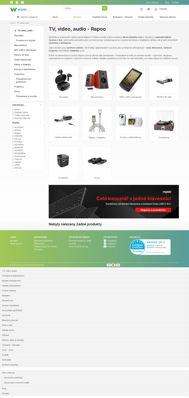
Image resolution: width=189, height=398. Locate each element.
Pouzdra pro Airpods (25, 40)
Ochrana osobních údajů (80, 240)
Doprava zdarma (168, 17)
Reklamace (39, 243)
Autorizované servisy (78, 246)
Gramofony (19, 74)
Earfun (16, 139)
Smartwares (18, 156)
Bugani (16, 133)
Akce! (55, 17)
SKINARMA (18, 153)
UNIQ (16, 165)
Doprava (38, 249)
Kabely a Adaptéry (22, 64)
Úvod (12, 23)
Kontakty (14, 240)
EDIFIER (17, 142)
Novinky (77, 17)
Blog (167, 2)
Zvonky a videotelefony (25, 69)
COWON (17, 136)
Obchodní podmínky (43, 240)
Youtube (111, 246)
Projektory (19, 86)
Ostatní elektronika (22, 59)
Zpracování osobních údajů (16, 382)
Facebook (112, 240)
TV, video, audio (23, 30)
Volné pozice (16, 243)
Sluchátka (18, 35)
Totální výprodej (145, 17)
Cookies (72, 243)
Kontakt (175, 2)
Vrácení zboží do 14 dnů (45, 246)
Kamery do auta (21, 55)
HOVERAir (18, 144)
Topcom (17, 159)
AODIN (16, 130)
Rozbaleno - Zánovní (122, 17)
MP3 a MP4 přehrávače (25, 50)
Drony (17, 91)
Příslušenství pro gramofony (23, 80)
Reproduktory (20, 45)
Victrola (16, 168)
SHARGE (17, 150)
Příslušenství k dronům (26, 96)
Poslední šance (99, 17)
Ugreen (16, 162)
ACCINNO (18, 127)
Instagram (112, 243)
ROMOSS (17, 147)
